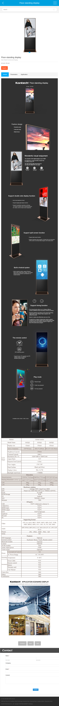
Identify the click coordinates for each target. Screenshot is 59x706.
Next (38, 643)
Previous (22, 643)
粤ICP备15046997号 (24, 703)
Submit (36, 689)
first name (8, 660)
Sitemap (31, 703)
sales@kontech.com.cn (9, 698)
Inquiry (4, 68)
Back (30, 643)
